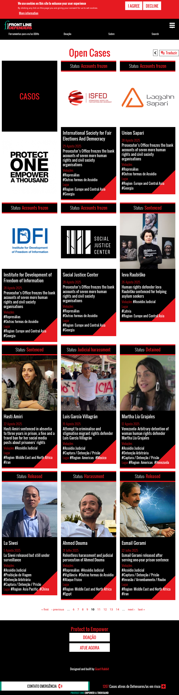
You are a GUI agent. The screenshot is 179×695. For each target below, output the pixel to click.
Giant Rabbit (102, 669)
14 (117, 609)
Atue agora (89, 648)
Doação (67, 34)
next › (131, 609)
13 (111, 609)
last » (141, 609)
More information (28, 13)
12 (105, 609)
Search (155, 34)
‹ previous (57, 609)
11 (99, 609)
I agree (134, 6)
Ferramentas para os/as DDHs (24, 34)
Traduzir (171, 52)
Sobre (111, 34)
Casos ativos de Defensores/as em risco (131, 686)
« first (45, 609)
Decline (152, 6)
